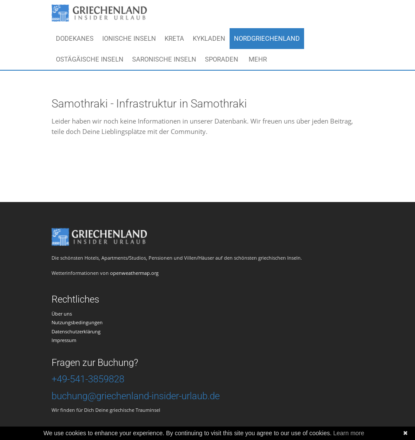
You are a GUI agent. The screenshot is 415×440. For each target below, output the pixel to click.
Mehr (258, 59)
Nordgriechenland (267, 38)
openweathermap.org (134, 273)
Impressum (64, 340)
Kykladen (209, 38)
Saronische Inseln (164, 59)
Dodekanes (75, 38)
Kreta (174, 38)
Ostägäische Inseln (89, 59)
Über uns (62, 313)
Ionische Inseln (129, 38)
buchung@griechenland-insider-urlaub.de (136, 396)
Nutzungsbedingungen (77, 322)
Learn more (348, 433)
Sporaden (221, 59)
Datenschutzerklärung (76, 331)
